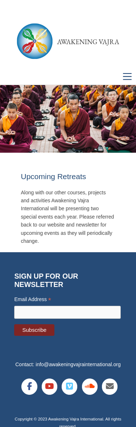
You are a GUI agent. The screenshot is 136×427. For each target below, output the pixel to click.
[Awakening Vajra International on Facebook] (29, 387)
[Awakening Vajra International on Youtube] (49, 387)
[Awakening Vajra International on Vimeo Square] (69, 387)
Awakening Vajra (88, 41)
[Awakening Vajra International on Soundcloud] (90, 387)
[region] (68, 119)
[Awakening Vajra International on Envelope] (110, 387)
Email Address (32, 299)
